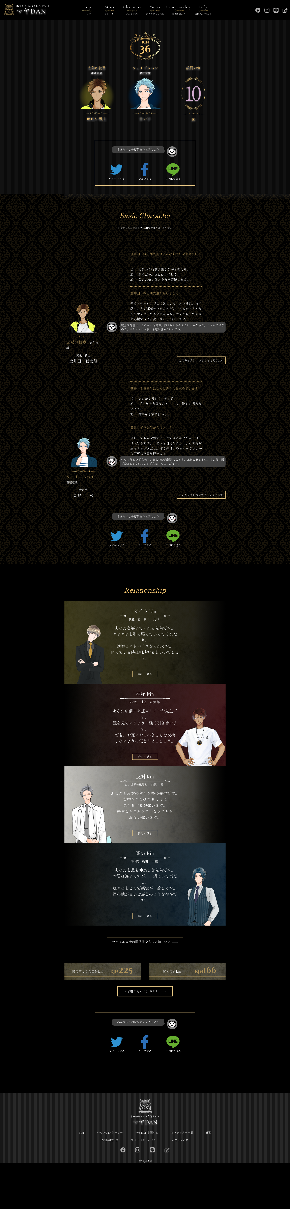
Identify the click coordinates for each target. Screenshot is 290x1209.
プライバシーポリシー (145, 1186)
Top (87, 11)
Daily (202, 11)
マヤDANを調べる (146, 1178)
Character (132, 11)
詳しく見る (145, 674)
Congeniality (178, 11)
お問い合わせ (180, 1186)
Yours (155, 11)
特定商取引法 (110, 1186)
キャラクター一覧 (182, 1178)
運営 (208, 1178)
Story (110, 11)
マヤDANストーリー (110, 1178)
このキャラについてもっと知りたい (201, 360)
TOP (82, 1178)
